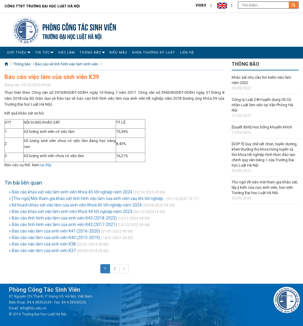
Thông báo (90, 52)
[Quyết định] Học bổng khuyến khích (262, 127)
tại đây (45, 165)
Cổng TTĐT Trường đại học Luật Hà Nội (42, 6)
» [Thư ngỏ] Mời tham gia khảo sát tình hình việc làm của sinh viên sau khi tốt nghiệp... (87, 198)
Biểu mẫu (118, 52)
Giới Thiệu (17, 52)
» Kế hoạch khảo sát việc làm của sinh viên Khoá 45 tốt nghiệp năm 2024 (75, 205)
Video (201, 5)
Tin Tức (42, 52)
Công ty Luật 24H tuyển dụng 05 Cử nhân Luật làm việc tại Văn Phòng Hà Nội (262, 104)
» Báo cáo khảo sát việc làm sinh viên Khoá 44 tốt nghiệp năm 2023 (70, 211)
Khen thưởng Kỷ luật (153, 52)
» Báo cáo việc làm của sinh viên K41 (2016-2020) (54, 231)
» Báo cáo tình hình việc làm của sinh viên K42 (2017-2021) (63, 224)
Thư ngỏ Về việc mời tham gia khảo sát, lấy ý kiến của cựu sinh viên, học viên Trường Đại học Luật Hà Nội (265, 187)
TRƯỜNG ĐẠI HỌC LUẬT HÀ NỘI (71, 36)
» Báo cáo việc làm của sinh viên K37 (42, 250)
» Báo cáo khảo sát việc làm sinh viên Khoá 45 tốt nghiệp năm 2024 (70, 192)
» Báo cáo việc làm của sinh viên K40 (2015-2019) (54, 237)
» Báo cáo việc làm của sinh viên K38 (42, 244)
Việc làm (66, 52)
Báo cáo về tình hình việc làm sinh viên (66, 64)
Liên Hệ (187, 52)
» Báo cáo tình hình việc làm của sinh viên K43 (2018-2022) (63, 218)
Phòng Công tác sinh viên (79, 26)
